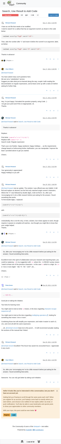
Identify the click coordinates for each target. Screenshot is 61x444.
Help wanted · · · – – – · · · (10, 15)
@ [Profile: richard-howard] (7, 73)
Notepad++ (37, 426)
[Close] (57, 391)
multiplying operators (40, 315)
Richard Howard (10, 23)
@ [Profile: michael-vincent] (12, 328)
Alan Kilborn (9, 69)
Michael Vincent (10, 118)
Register (7, 415)
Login (14, 415)
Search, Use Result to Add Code (29, 122)
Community (21, 3)
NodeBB (29, 430)
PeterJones (9, 285)
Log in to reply (53, 15)
